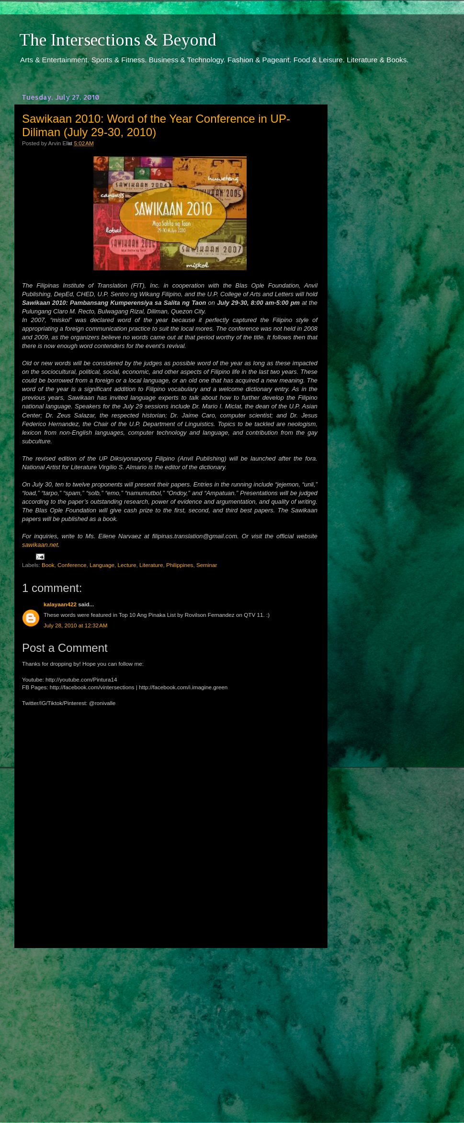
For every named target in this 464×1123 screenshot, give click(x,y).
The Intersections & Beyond (117, 39)
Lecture (127, 565)
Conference (71, 565)
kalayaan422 (60, 604)
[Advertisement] (170, 1027)
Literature (151, 565)
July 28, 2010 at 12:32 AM (76, 625)
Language (102, 565)
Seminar (206, 565)
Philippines (179, 565)
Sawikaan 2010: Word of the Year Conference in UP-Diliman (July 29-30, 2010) (156, 125)
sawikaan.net (40, 544)
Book (48, 565)
